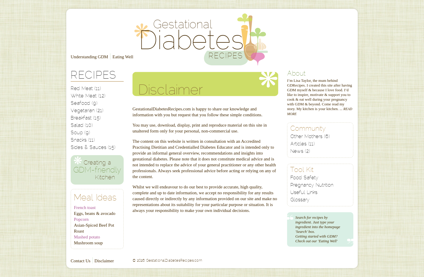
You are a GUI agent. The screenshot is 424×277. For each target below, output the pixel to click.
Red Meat (86, 88)
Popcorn (81, 219)
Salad (82, 125)
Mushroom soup (88, 242)
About (296, 74)
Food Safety (304, 177)
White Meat (88, 96)
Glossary (299, 200)
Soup (80, 132)
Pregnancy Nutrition (311, 185)
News (300, 151)
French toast (85, 207)
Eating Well (122, 56)
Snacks (83, 140)
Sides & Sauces (93, 147)
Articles (302, 144)
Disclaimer (104, 260)
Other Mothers (310, 136)
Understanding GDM (89, 56)
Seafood (84, 103)
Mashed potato (87, 237)
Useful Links (303, 192)
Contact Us (80, 260)
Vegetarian (87, 110)
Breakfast (86, 118)
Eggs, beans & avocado (94, 213)
